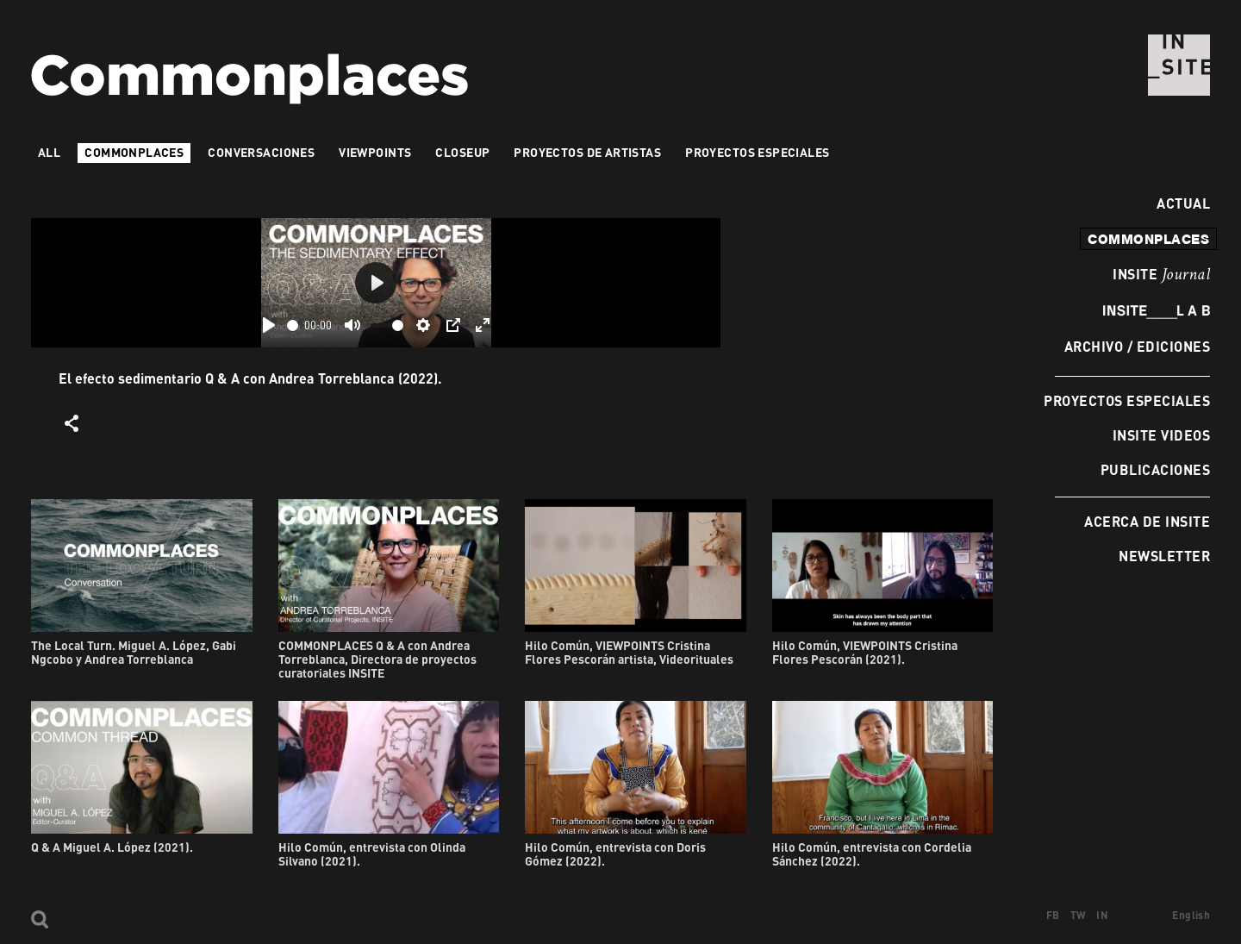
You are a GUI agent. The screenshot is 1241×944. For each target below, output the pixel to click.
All (49, 152)
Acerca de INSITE (1147, 521)
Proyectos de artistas (587, 152)
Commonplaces (134, 152)
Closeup (462, 152)
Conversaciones (261, 152)
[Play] (269, 325)
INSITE (1161, 275)
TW (1078, 915)
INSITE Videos (1161, 435)
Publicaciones (1155, 469)
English (1191, 915)
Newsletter (1164, 555)
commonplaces (1148, 238)
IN (1102, 915)
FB (1053, 915)
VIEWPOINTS (375, 152)
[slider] (292, 325)
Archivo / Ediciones (1137, 346)
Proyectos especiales (1127, 400)
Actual (1179, 203)
